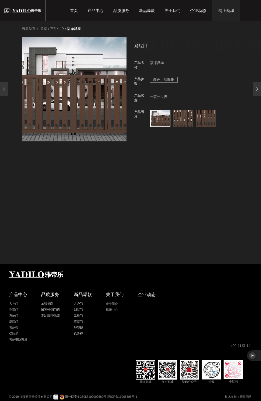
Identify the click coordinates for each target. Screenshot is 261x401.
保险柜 (13, 333)
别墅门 (13, 309)
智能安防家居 (18, 339)
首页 (74, 10)
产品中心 (96, 10)
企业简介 (112, 303)
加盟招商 (47, 303)
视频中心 (112, 309)
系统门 (13, 315)
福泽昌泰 (74, 29)
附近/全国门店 (50, 309)
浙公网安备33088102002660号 (85, 397)
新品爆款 (147, 10)
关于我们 (172, 10)
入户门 (13, 303)
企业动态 (198, 10)
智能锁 (13, 327)
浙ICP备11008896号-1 (122, 397)
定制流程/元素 (50, 315)
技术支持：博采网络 (238, 397)
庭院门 (13, 321)
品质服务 (121, 10)
